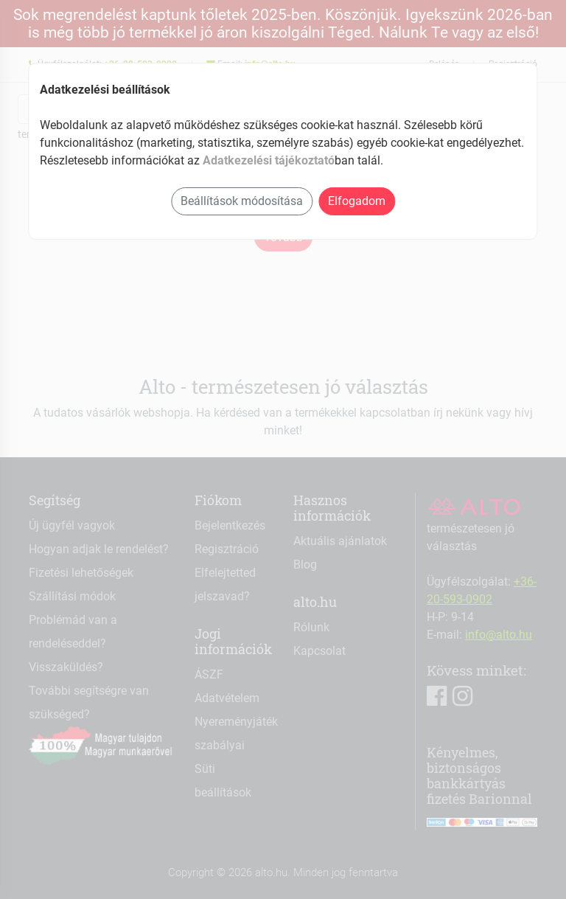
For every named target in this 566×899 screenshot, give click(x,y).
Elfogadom (356, 201)
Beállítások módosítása (242, 201)
